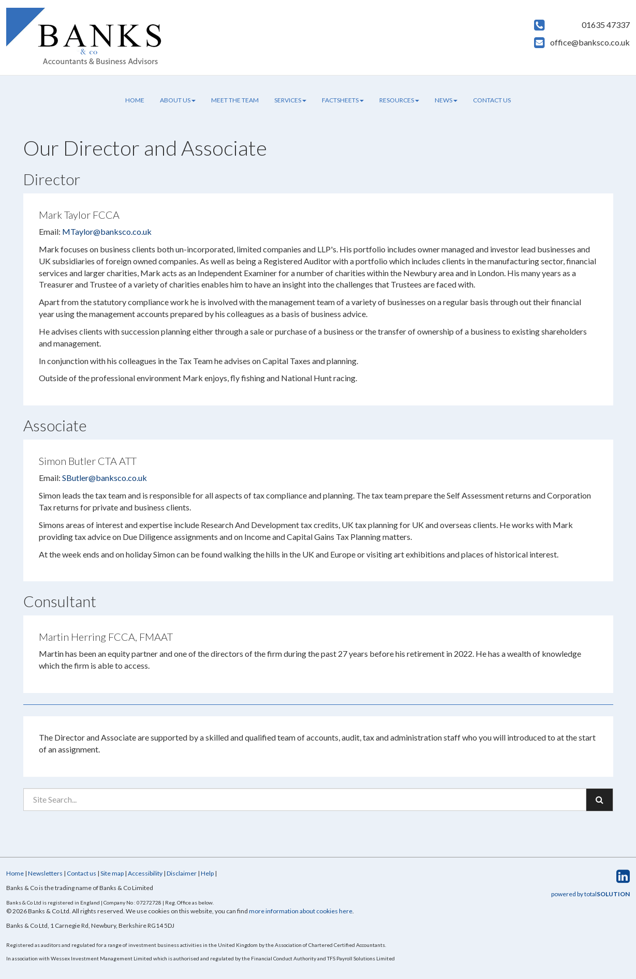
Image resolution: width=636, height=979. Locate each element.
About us (178, 100)
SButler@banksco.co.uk (104, 478)
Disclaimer (182, 873)
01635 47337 (606, 24)
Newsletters (45, 873)
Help (207, 873)
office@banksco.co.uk (590, 42)
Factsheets (343, 100)
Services (290, 100)
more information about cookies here (300, 911)
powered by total (590, 894)
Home (134, 100)
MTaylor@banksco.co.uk (107, 231)
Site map (112, 873)
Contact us (492, 100)
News (446, 100)
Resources (399, 100)
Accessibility (145, 873)
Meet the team (235, 100)
